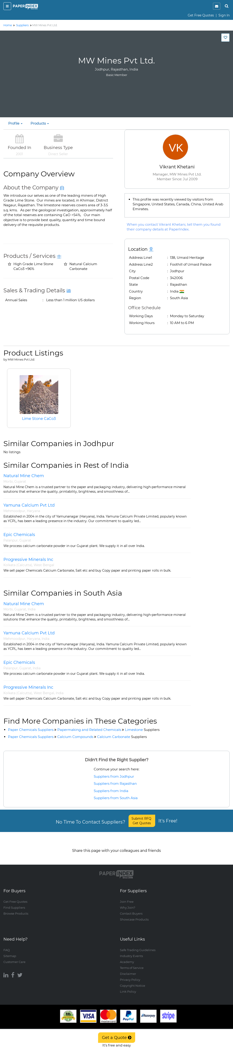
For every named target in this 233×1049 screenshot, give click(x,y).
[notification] (216, 6)
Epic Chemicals (19, 534)
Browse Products (15, 909)
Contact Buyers (131, 909)
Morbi (8, 481)
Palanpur (10, 540)
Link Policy (128, 987)
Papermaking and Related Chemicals (89, 729)
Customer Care (14, 957)
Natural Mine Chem (23, 475)
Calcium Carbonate (122, 737)
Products (39, 123)
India (31, 609)
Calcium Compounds (75, 737)
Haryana (33, 511)
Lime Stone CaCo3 (39, 418)
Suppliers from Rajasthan (115, 783)
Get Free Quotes (201, 15)
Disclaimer (128, 969)
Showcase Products (134, 915)
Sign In (224, 15)
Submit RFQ (142, 820)
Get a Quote (116, 1037)
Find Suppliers (14, 903)
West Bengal (44, 565)
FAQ (6, 945)
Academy (127, 957)
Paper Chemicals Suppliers (30, 729)
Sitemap (9, 951)
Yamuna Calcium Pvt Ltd (29, 505)
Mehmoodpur (14, 511)
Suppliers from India (111, 791)
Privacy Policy (130, 975)
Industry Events (131, 951)
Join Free (127, 897)
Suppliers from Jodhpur (114, 776)
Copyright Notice (132, 981)
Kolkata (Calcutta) (17, 565)
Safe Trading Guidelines (137, 945)
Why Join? (127, 903)
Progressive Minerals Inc (28, 559)
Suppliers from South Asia (116, 798)
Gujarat (20, 481)
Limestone (142, 729)
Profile (15, 123)
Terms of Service (132, 963)
